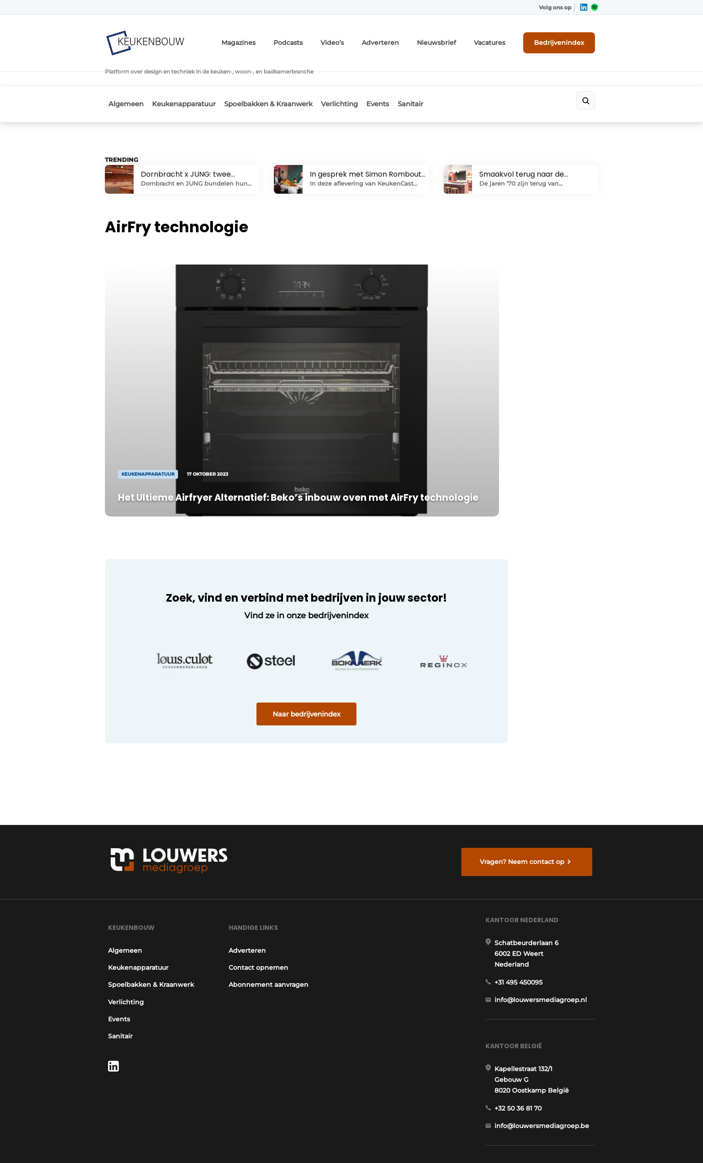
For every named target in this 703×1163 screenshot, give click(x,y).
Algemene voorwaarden (517, 1140)
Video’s (360, 39)
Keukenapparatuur (186, 79)
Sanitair (436, 79)
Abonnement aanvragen (268, 881)
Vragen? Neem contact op (524, 747)
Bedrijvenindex (564, 39)
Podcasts (319, 39)
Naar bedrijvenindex (275, 639)
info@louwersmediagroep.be (545, 1038)
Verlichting (353, 79)
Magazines (275, 39)
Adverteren (403, 39)
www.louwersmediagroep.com (548, 1085)
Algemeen (122, 79)
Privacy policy (579, 1140)
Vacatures (499, 39)
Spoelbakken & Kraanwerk (276, 79)
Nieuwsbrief (452, 39)
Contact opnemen (258, 863)
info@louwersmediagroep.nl (544, 904)
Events (397, 79)
